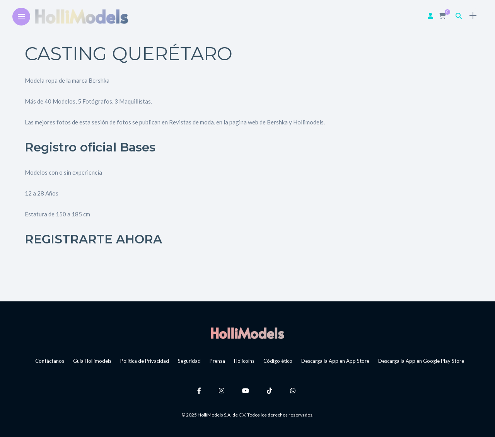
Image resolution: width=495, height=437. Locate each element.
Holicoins (244, 361)
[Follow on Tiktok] (271, 390)
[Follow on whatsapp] (294, 390)
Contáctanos (49, 361)
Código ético (277, 361)
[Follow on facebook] (200, 390)
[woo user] (430, 15)
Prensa (217, 361)
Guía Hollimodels (92, 361)
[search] (459, 15)
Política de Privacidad (144, 361)
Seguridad (189, 361)
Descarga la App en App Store (335, 361)
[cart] (443, 15)
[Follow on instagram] (223, 390)
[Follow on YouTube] (246, 390)
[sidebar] (472, 15)
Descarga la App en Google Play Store (421, 361)
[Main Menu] (21, 16)
